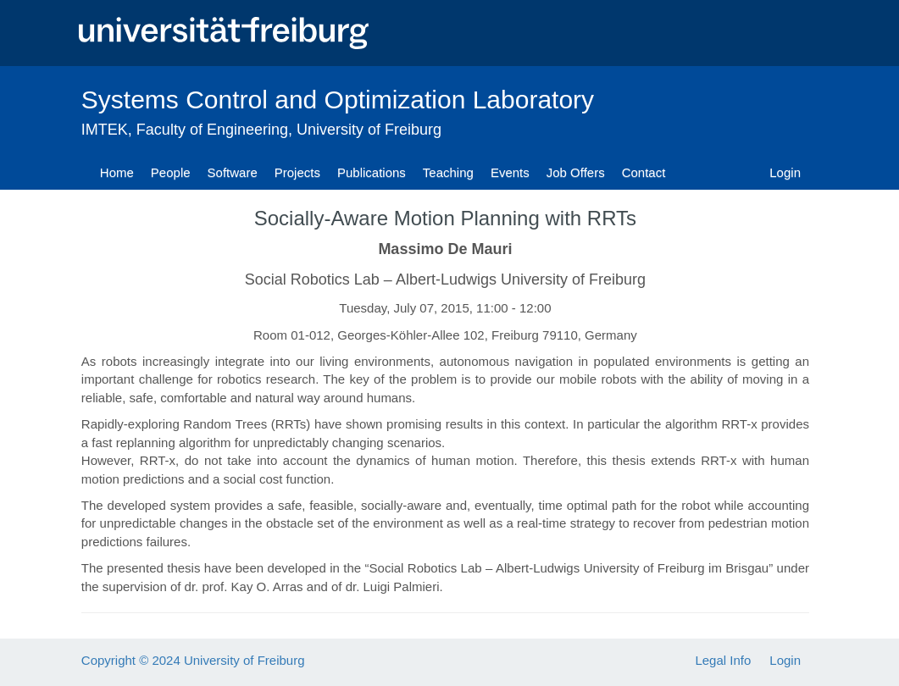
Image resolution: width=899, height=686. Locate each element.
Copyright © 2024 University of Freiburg (193, 660)
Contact (644, 172)
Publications (371, 172)
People (171, 172)
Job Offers (576, 172)
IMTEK (104, 129)
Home (117, 172)
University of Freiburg (369, 129)
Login (785, 172)
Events (510, 172)
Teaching (448, 172)
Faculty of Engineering (212, 129)
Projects (297, 172)
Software (233, 172)
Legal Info (723, 660)
